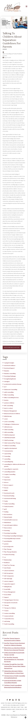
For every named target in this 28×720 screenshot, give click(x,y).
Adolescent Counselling (10, 389)
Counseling (7, 456)
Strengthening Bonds (10, 378)
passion (6, 544)
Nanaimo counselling (10, 373)
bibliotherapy (8, 416)
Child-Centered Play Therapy (12, 443)
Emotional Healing (9, 495)
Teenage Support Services (11, 600)
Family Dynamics (8, 506)
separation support (9, 584)
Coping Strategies (9, 362)
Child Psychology (9, 440)
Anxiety (6, 400)
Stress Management (9, 592)
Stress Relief (7, 594)
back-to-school (8, 408)
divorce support (8, 485)
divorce (6, 482)
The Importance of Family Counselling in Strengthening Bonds (14, 677)
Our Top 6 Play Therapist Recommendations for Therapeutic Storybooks (14, 659)
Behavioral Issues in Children (12, 413)
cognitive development (10, 448)
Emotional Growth (9, 493)
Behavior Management (10, 411)
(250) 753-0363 (6, 703)
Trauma (6, 610)
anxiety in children (9, 403)
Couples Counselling (9, 474)
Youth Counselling (9, 624)
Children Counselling (9, 445)
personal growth (8, 546)
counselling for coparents (11, 469)
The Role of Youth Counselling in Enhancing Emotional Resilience (13, 686)
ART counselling (8, 405)
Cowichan (7, 477)
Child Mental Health (9, 437)
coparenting (7, 453)
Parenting (7, 530)
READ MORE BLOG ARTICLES (11, 347)
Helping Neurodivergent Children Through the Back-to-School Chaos (14, 672)
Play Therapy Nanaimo (10, 552)
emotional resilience (9, 365)
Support (6, 597)
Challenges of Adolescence (11, 424)
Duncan (6, 487)
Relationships (8, 560)
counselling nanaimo (9, 471)
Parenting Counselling (10, 533)
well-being (7, 621)
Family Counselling (9, 503)
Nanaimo (6, 370)
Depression (7, 479)
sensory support (8, 581)
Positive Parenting (9, 554)
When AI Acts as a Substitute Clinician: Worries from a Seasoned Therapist (14, 649)
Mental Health (8, 517)
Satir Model (7, 568)
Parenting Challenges (10, 376)
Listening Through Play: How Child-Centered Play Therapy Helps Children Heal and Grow (14, 666)
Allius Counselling (9, 395)
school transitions (9, 570)
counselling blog (8, 461)
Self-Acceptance (8, 573)
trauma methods (8, 616)
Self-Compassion (9, 576)
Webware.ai (14, 717)
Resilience (7, 562)
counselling (7, 459)
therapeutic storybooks (10, 602)
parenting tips (8, 541)
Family (6, 501)
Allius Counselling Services (11, 397)
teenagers (7, 381)
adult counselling (8, 392)
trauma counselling (9, 613)
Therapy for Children (10, 608)
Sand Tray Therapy (9, 565)
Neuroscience (8, 527)
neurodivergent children (11, 525)
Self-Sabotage (8, 578)
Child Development (9, 435)
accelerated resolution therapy (12, 384)
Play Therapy (7, 549)
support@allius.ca (19, 703)
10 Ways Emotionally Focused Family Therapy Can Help (14, 653)
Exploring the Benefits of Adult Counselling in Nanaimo (12, 681)
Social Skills (7, 589)
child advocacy (8, 427)
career (6, 419)
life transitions (8, 514)
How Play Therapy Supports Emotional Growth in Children (12, 639)
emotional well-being (10, 498)
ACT (5, 386)
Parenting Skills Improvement (12, 538)
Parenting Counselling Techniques (13, 535)
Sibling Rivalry (8, 586)
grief (5, 509)
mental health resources (11, 519)
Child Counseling (8, 429)
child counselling (8, 432)
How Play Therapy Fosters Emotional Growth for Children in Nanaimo (14, 644)
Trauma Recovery (9, 618)
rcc (5, 557)
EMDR (6, 490)
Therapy (6, 605)
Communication (8, 451)
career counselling (9, 421)
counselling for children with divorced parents (14, 465)
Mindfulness (7, 522)
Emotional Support (9, 368)
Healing (6, 511)
